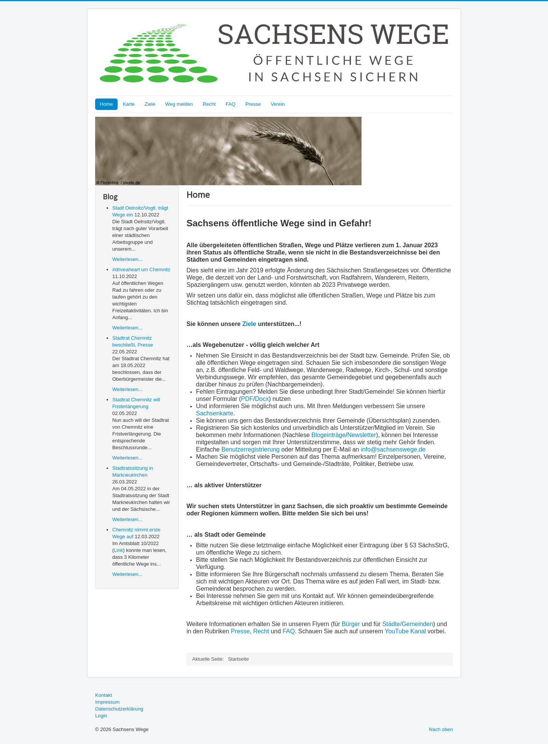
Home (106, 104)
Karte (129, 104)
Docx (262, 399)
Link (118, 550)
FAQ (231, 104)
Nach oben (441, 729)
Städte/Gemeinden (407, 624)
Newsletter (361, 435)
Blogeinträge (328, 435)
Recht (209, 104)
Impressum (107, 702)
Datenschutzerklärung (119, 709)
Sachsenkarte (214, 413)
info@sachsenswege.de (393, 449)
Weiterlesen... (127, 259)
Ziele (150, 104)
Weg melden (179, 104)
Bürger (351, 624)
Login (101, 716)
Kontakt (103, 695)
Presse (253, 104)
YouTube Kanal (405, 631)
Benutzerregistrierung (251, 449)
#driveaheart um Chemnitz (141, 269)
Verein (278, 104)
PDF (247, 399)
